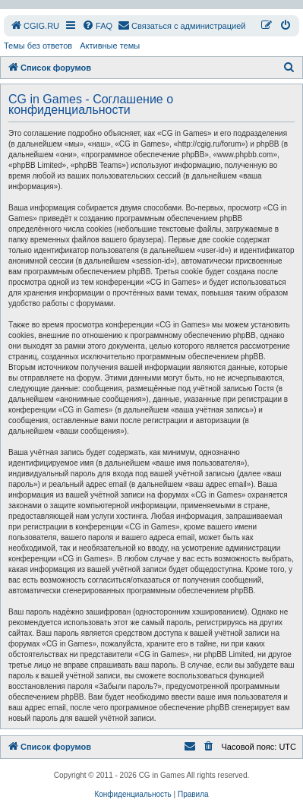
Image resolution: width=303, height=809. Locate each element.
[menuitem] (34, 26)
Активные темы (110, 45)
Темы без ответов (38, 45)
